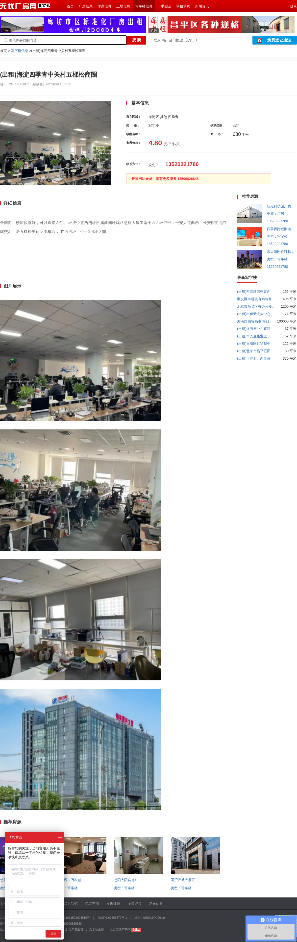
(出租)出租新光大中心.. (254, 314)
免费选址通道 (279, 40)
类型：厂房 (275, 214)
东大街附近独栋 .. (280, 252)
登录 (293, 6)
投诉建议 (113, 904)
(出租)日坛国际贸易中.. (254, 344)
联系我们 (71, 904)
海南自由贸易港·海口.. (254, 321)
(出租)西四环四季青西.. (254, 292)
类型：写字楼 (67, 888)
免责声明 (92, 904)
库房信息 (104, 6)
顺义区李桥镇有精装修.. (255, 299)
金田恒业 (176, 40)
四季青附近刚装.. (280, 229)
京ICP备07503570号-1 (112, 917)
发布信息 (156, 904)
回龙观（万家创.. (70, 880)
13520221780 (277, 221)
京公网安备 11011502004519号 (69, 917)
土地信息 (123, 6)
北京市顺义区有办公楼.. (255, 306)
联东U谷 (160, 40)
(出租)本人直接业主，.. (254, 336)
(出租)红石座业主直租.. (254, 329)
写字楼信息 (143, 6)
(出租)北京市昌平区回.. (254, 351)
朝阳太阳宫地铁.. (127, 880)
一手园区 (164, 6)
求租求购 (183, 6)
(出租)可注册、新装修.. (254, 358)
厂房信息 (86, 6)
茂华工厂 (192, 40)
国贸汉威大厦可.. (184, 880)
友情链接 (135, 904)
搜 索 (136, 40)
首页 (70, 6)
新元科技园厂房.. (280, 206)
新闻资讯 (202, 6)
